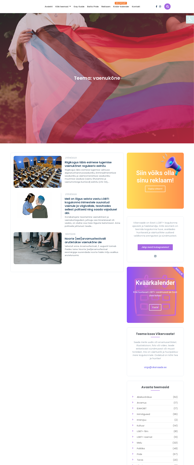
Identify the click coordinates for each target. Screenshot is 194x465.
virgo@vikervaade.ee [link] (155, 367)
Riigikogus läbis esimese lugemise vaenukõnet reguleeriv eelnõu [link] (88, 164)
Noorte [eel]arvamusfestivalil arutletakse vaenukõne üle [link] (85, 240)
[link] (190, 19)
